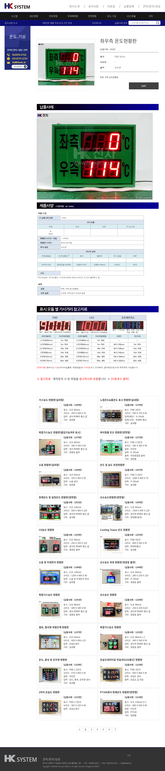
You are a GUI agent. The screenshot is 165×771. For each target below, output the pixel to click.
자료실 (111, 6)
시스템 (14, 16)
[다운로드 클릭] (119, 379)
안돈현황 (53, 16)
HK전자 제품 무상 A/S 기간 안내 (57, 22)
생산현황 (34, 16)
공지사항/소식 (11, 22)
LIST (143, 85)
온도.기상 (111, 16)
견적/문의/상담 (151, 6)
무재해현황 (72, 16)
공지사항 (93, 6)
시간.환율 (131, 16)
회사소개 (74, 6)
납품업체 (129, 6)
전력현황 (92, 16)
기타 (151, 16)
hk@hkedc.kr (126, 763)
